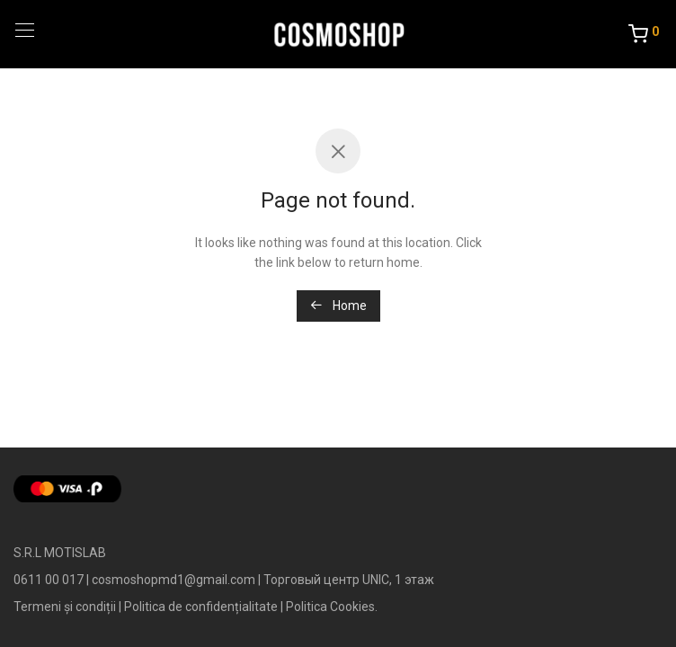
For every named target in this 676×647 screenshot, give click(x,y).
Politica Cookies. (332, 606)
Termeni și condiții (64, 606)
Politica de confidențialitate (201, 606)
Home (338, 305)
